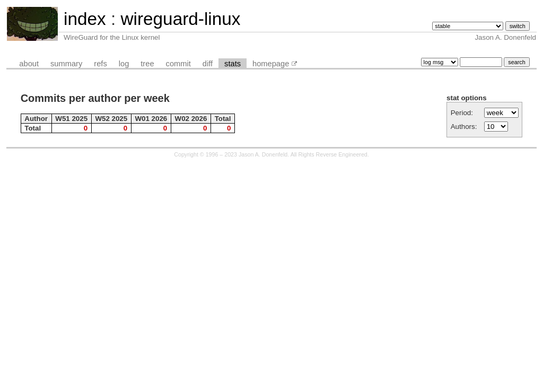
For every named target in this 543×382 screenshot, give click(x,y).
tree (147, 63)
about (29, 63)
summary (66, 63)
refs (100, 63)
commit (178, 63)
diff (208, 63)
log (124, 63)
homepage (270, 63)
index (85, 19)
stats (232, 63)
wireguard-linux (180, 19)
